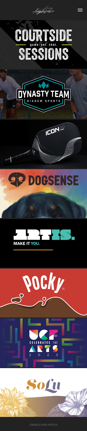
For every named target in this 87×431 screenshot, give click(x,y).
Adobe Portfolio (49, 424)
